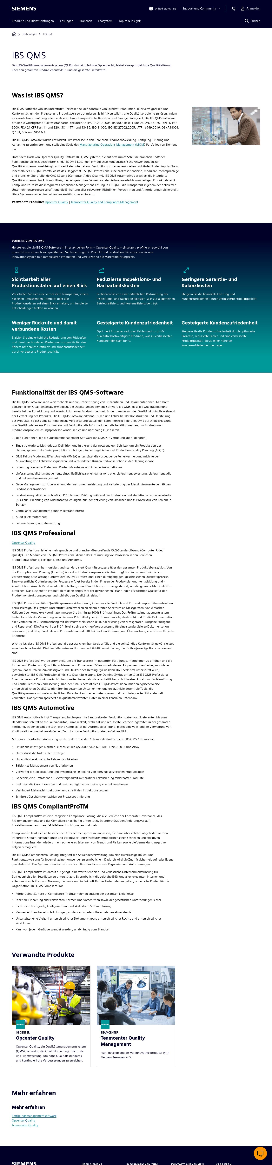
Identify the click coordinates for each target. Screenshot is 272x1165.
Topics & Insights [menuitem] (130, 21)
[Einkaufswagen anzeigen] (233, 8)
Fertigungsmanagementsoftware (34, 1116)
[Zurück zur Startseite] (14, 34)
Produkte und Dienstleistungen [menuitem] (33, 21)
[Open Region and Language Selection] (162, 8)
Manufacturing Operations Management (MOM (112, 144)
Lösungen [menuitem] (66, 21)
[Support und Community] (202, 8)
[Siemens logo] (24, 8)
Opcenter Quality (56, 202)
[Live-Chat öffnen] (260, 1153)
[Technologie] (30, 34)
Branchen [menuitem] (85, 21)
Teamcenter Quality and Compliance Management (104, 202)
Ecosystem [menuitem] (105, 21)
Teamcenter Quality (25, 1125)
